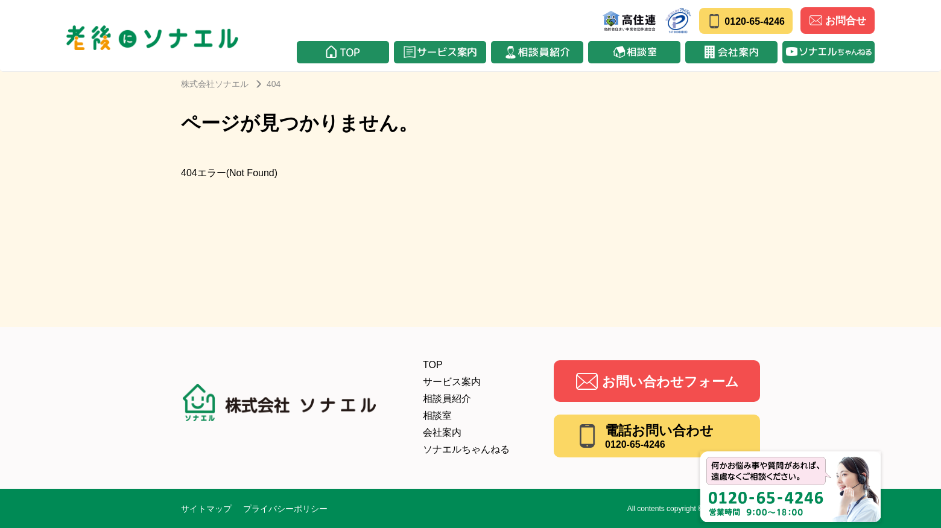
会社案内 (442, 432)
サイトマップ (206, 509)
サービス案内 (452, 382)
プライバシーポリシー (285, 509)
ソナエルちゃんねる (466, 449)
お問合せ (838, 20)
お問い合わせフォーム (670, 381)
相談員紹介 (447, 398)
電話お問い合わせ (659, 436)
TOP (433, 365)
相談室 (437, 415)
